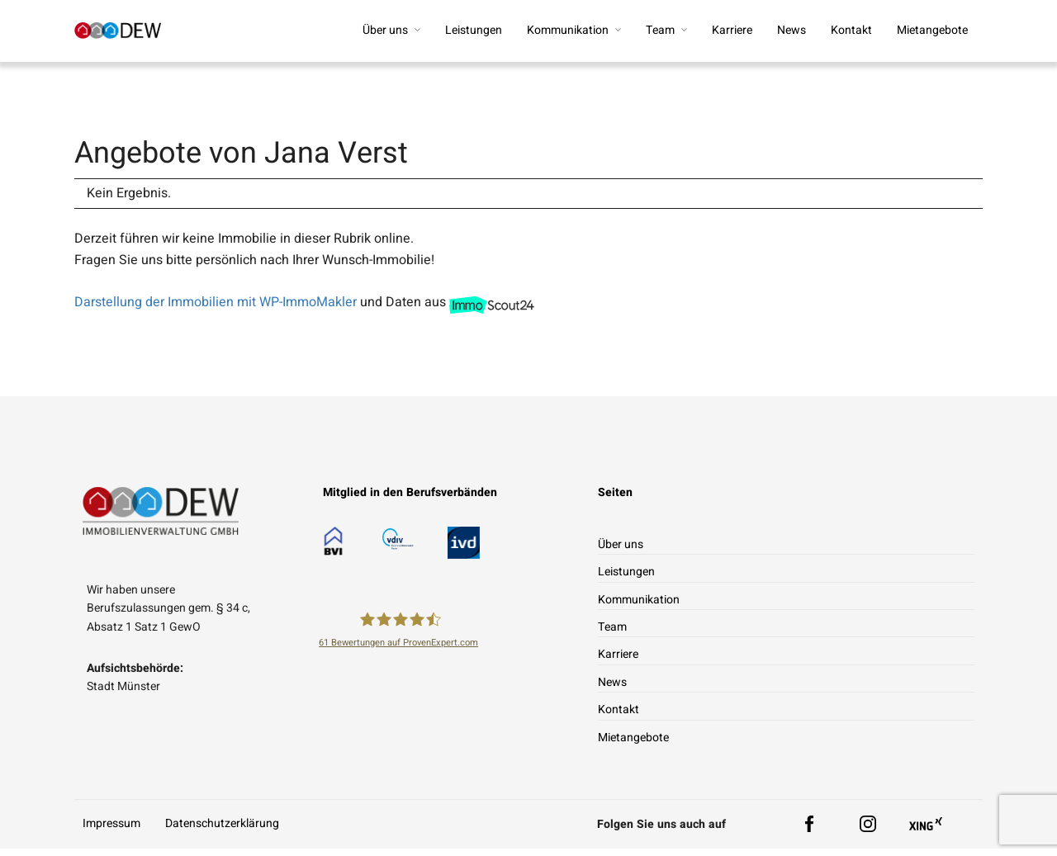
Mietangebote (932, 30)
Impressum (111, 830)
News (791, 30)
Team (660, 30)
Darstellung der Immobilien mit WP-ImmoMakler (215, 309)
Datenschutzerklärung (222, 830)
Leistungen (473, 30)
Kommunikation (568, 30)
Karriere (732, 30)
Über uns (385, 30)
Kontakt (851, 30)
